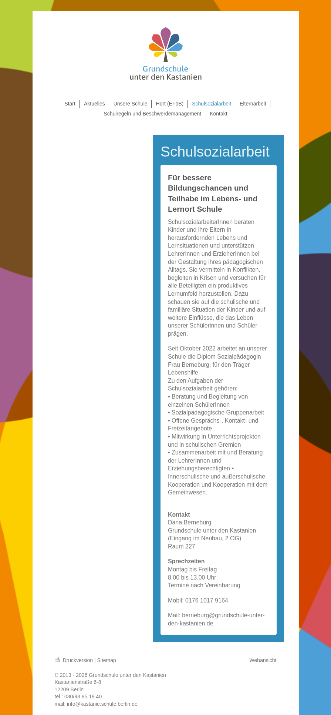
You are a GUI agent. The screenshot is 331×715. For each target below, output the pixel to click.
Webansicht (263, 660)
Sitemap (106, 660)
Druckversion (74, 660)
